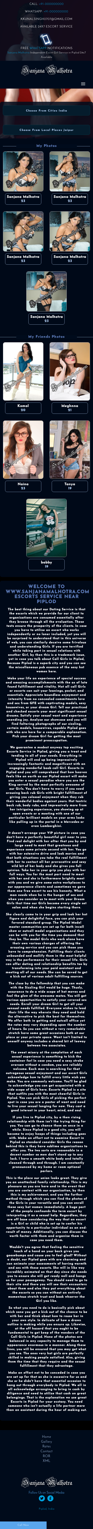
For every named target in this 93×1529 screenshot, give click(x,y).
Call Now (23, 1525)
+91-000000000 (51, 4)
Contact (47, 1451)
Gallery (46, 1442)
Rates (46, 1446)
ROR (46, 1456)
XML (46, 1461)
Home (46, 1437)
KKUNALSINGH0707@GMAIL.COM (46, 19)
